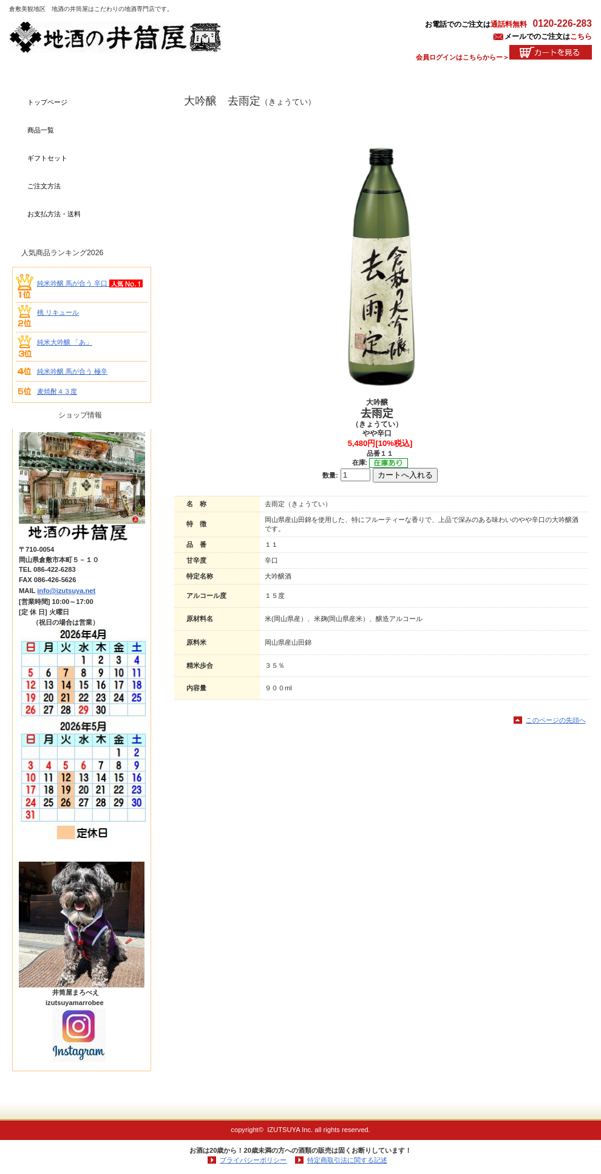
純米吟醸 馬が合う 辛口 (73, 283)
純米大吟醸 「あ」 (64, 342)
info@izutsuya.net (66, 590)
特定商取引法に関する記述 (347, 1160)
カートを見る (550, 52)
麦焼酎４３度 (57, 391)
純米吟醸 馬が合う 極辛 (72, 371)
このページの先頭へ (556, 720)
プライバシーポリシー (253, 1160)
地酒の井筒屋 (130, 37)
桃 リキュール (58, 312)
